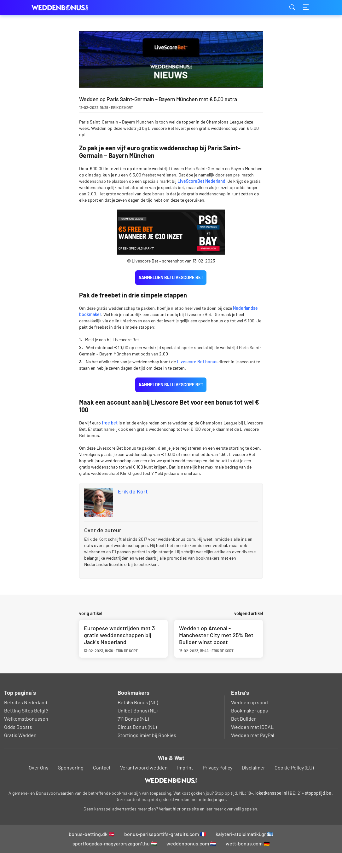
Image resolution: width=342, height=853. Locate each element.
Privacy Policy (217, 767)
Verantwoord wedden (144, 767)
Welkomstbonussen (26, 719)
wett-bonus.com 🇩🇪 (248, 843)
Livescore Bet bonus (197, 361)
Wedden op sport (250, 702)
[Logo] (171, 780)
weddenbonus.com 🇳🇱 (191, 843)
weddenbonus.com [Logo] (63, 7)
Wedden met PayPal (252, 735)
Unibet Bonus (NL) (137, 710)
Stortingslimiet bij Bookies (147, 735)
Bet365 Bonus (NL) (138, 702)
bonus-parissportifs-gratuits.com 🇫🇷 (165, 834)
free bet (110, 422)
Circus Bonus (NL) (137, 727)
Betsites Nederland (25, 702)
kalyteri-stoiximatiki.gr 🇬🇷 (244, 834)
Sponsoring (71, 767)
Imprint (185, 767)
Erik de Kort (133, 491)
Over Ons (39, 767)
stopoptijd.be (318, 793)
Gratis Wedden (20, 735)
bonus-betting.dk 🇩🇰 (92, 834)
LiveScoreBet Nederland (201, 181)
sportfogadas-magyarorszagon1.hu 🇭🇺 (114, 843)
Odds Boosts (18, 727)
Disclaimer (253, 767)
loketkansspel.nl (271, 793)
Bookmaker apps (249, 710)
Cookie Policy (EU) (294, 767)
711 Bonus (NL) (133, 719)
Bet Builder (243, 719)
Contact (102, 767)
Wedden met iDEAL (252, 727)
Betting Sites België (26, 710)
